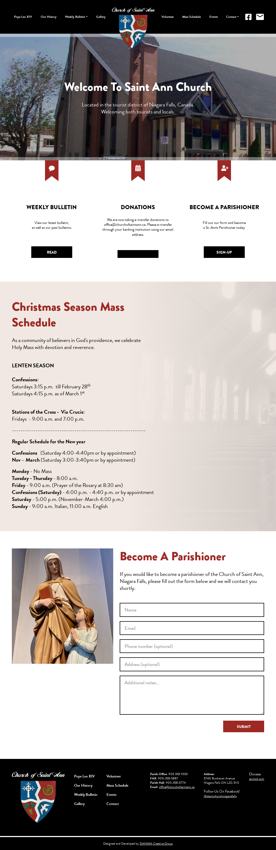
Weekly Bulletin (75, 16)
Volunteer (167, 16)
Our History (49, 16)
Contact (231, 16)
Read (52, 252)
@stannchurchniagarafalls (220, 796)
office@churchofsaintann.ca (177, 787)
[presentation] (161, 731)
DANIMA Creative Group (156, 843)
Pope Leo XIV (23, 16)
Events (213, 16)
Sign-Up (224, 252)
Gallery (101, 16)
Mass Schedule (191, 16)
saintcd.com (256, 778)
